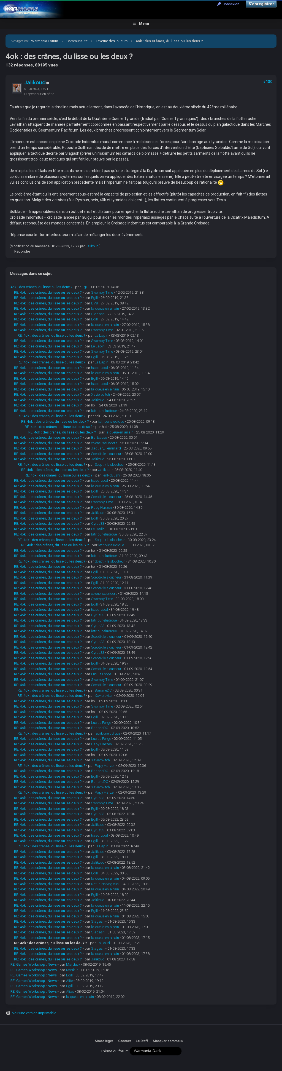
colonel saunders (104, 443)
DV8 (94, 303)
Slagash (98, 314)
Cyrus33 (97, 523)
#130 (267, 81)
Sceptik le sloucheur (106, 454)
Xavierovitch (100, 394)
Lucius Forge (101, 674)
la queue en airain (105, 308)
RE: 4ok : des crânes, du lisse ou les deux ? (48, 292)
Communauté (77, 41)
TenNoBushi (111, 475)
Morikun (72, 970)
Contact (124, 1041)
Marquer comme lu (168, 1041)
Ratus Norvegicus (105, 884)
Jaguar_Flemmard (106, 448)
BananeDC (103, 690)
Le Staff (142, 1041)
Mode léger (104, 1041)
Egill (85, 287)
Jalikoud (34, 82)
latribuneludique (104, 411)
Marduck (73, 964)
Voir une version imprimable (34, 1013)
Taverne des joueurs (112, 41)
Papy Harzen (101, 507)
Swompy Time (102, 292)
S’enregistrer (261, 4)
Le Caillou (98, 529)
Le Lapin (101, 335)
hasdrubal (99, 368)
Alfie (69, 981)
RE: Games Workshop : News (33, 964)
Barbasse (99, 437)
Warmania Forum (44, 41)
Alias (70, 991)
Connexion (228, 4)
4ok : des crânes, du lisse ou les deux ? (41, 287)
